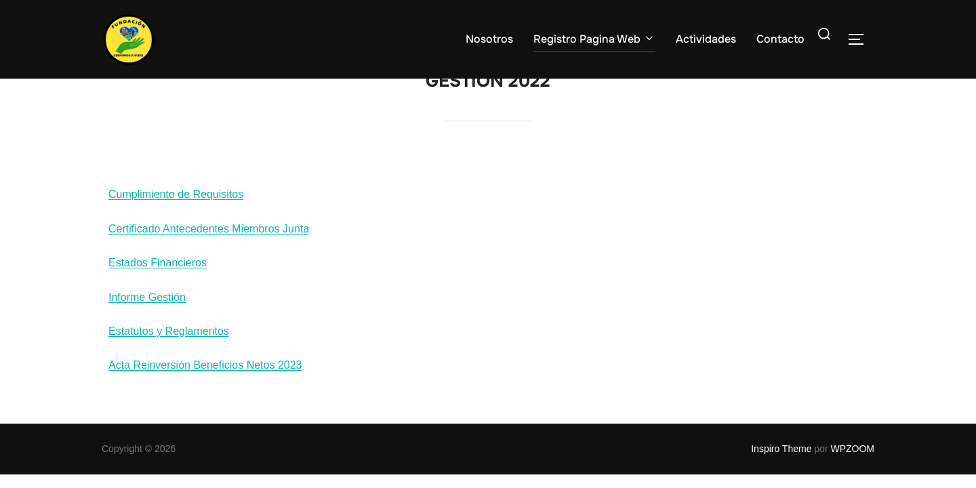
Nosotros (489, 39)
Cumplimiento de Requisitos (175, 203)
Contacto (780, 39)
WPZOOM (852, 458)
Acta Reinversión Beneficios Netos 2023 (205, 374)
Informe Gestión (147, 306)
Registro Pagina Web (594, 39)
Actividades (706, 39)
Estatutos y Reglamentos (168, 340)
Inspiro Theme (781, 458)
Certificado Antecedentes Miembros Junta (208, 238)
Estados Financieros (157, 272)
